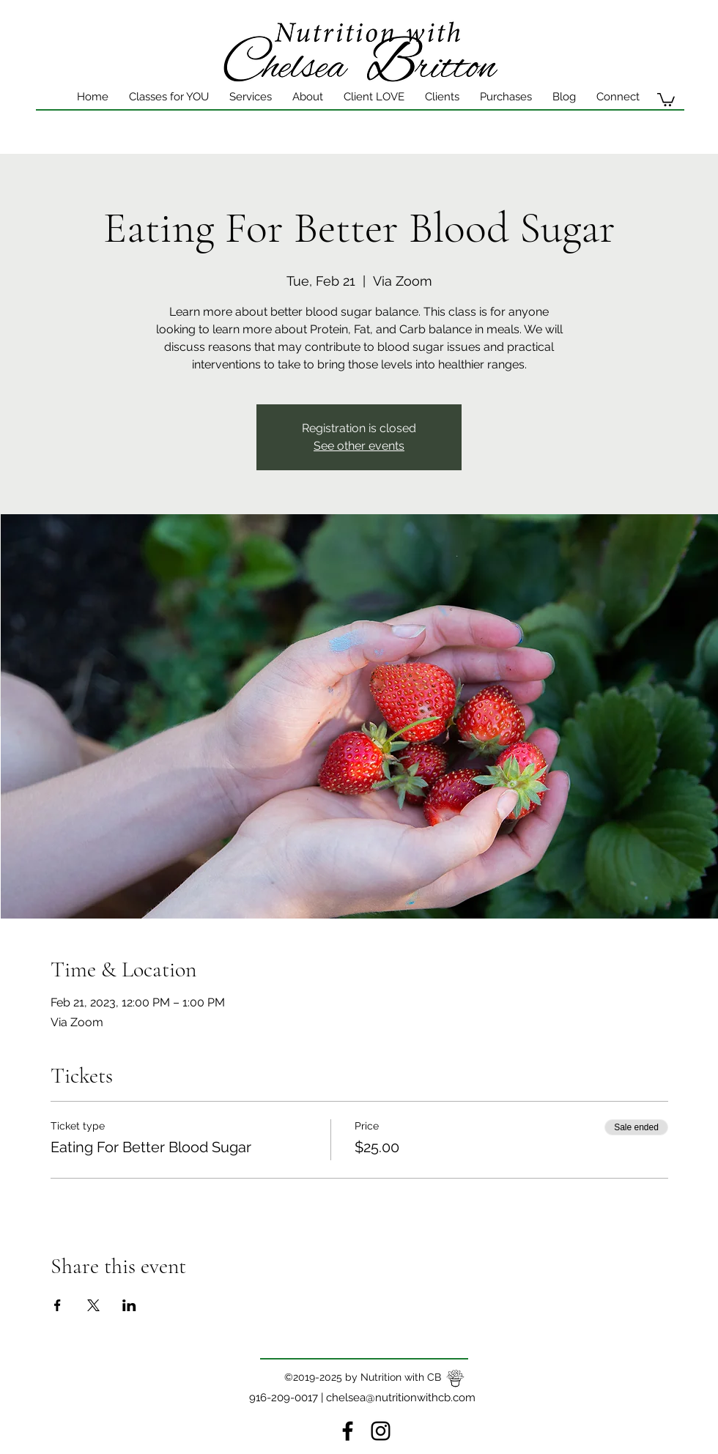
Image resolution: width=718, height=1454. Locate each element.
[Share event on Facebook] (57, 1305)
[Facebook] (347, 1431)
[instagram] (380, 1431)
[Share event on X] (93, 1305)
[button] (374, 97)
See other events (359, 446)
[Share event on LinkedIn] (129, 1305)
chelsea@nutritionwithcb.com (400, 1397)
